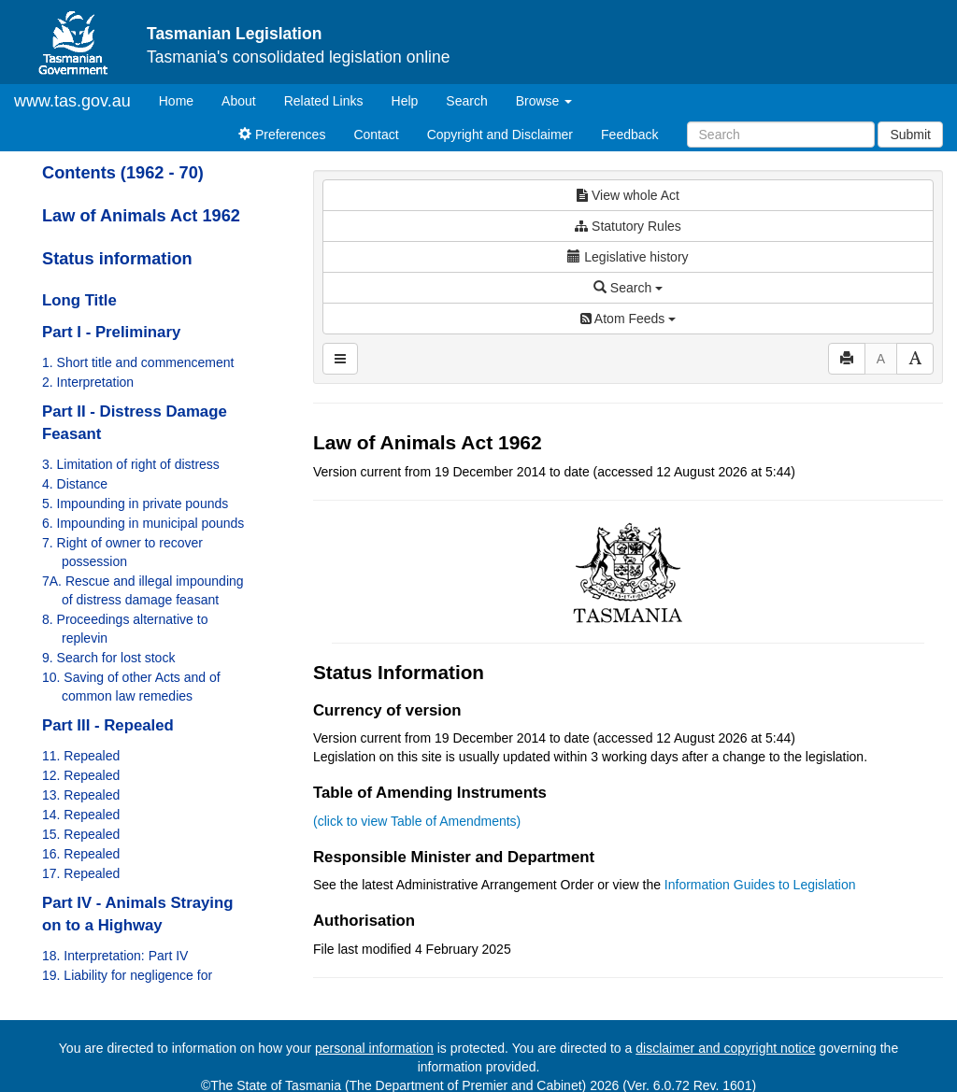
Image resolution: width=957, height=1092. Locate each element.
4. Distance (74, 483)
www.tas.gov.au (72, 101)
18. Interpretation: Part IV (115, 955)
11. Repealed (81, 755)
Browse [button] (544, 100)
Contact (375, 134)
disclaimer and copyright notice (725, 1048)
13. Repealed (81, 794)
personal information (374, 1048)
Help (405, 100)
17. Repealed (81, 873)
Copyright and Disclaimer (500, 134)
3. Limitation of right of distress (131, 464)
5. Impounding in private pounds (135, 503)
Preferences (281, 134)
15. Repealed (81, 834)
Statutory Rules (628, 226)
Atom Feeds (628, 318)
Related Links (324, 100)
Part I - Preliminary (111, 332)
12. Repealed (81, 775)
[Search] (781, 134)
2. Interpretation (88, 382)
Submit (910, 134)
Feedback (629, 134)
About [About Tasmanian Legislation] (238, 100)
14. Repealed (81, 814)
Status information (117, 258)
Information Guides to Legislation (760, 884)
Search (466, 100)
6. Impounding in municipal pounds (143, 523)
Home (183, 99)
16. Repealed (81, 853)
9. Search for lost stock (108, 657)
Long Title (79, 300)
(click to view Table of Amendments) (417, 821)
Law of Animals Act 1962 (141, 215)
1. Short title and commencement (138, 362)
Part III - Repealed (108, 725)
